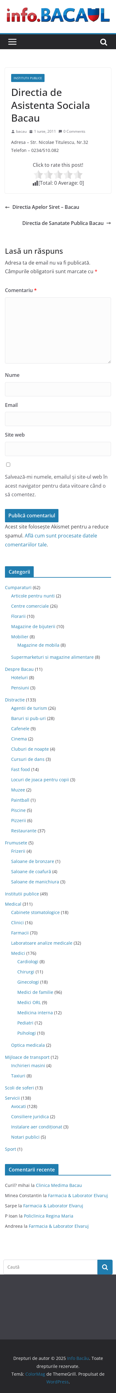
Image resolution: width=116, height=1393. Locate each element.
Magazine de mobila (38, 645)
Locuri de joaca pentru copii (40, 780)
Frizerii (18, 851)
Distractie (15, 700)
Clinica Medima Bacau (59, 1185)
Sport (10, 1149)
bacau (21, 131)
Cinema (19, 739)
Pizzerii (18, 820)
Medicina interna (35, 1013)
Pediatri (25, 1023)
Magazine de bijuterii (33, 626)
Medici (18, 953)
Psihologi (26, 1033)
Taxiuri (18, 1076)
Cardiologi (27, 961)
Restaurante (24, 831)
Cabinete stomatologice (35, 912)
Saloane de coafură (31, 871)
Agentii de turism (29, 708)
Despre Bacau (19, 669)
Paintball (20, 800)
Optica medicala (28, 1045)
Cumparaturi (18, 587)
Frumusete (16, 843)
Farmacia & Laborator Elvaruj (78, 1195)
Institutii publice (28, 78)
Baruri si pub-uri (28, 718)
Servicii (12, 1098)
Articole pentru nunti (33, 596)
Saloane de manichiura (35, 882)
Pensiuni (20, 688)
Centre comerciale (30, 606)
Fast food (20, 769)
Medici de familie (35, 992)
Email (11, 405)
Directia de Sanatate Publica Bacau (66, 223)
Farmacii (20, 933)
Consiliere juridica (30, 1116)
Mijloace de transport (27, 1057)
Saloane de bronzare (32, 861)
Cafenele (20, 728)
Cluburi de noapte (30, 749)
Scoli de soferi (19, 1088)
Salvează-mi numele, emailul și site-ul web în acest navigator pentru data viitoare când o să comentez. (56, 485)
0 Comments (71, 131)
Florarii (18, 616)
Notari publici (25, 1137)
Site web (15, 434)
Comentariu (21, 290)
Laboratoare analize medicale (41, 943)
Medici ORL (29, 1002)
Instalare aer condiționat (36, 1127)
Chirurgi (25, 972)
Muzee (18, 790)
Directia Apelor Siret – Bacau (42, 207)
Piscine (18, 810)
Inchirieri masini (28, 1065)
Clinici (17, 922)
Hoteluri (19, 677)
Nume (12, 375)
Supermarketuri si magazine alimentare (52, 657)
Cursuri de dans (28, 759)
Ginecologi (28, 982)
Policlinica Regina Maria (48, 1216)
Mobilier (19, 637)
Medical (13, 904)
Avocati (18, 1106)
